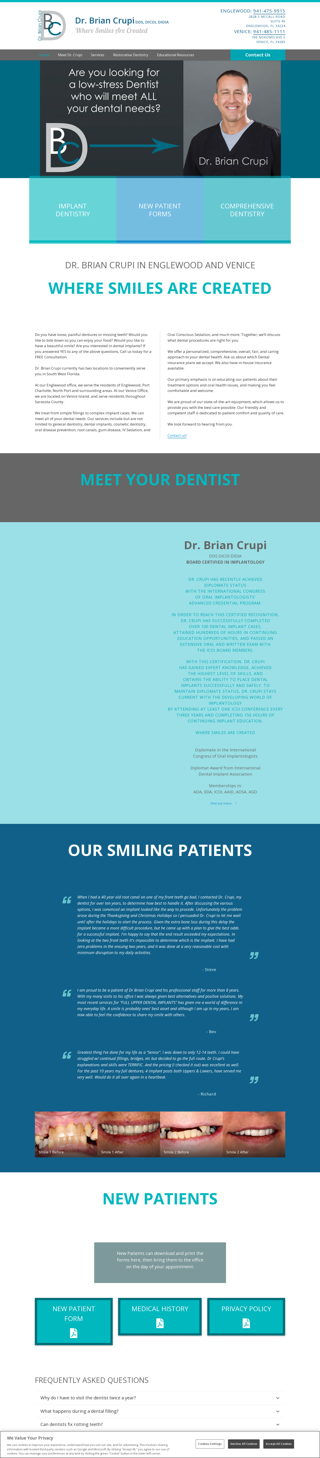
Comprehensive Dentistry (247, 209)
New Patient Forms (160, 209)
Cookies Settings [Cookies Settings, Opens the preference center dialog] (210, 1444)
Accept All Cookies (279, 1444)
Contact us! (177, 435)
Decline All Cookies (243, 1444)
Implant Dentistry (73, 209)
